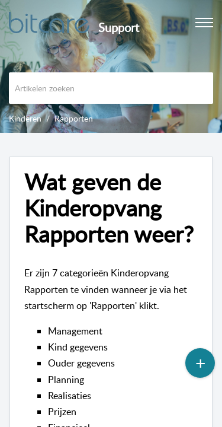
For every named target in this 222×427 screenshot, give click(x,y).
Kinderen (25, 118)
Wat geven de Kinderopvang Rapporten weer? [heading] (109, 208)
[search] (111, 88)
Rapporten (73, 118)
